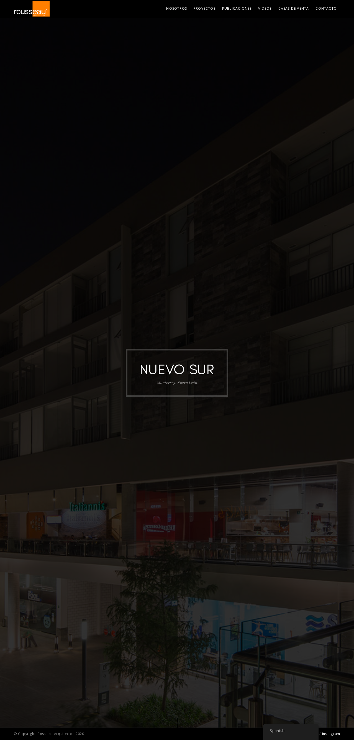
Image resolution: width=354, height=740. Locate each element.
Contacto (326, 8)
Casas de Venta (293, 8)
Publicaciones (237, 8)
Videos (264, 8)
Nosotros (176, 8)
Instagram (331, 733)
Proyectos (205, 8)
